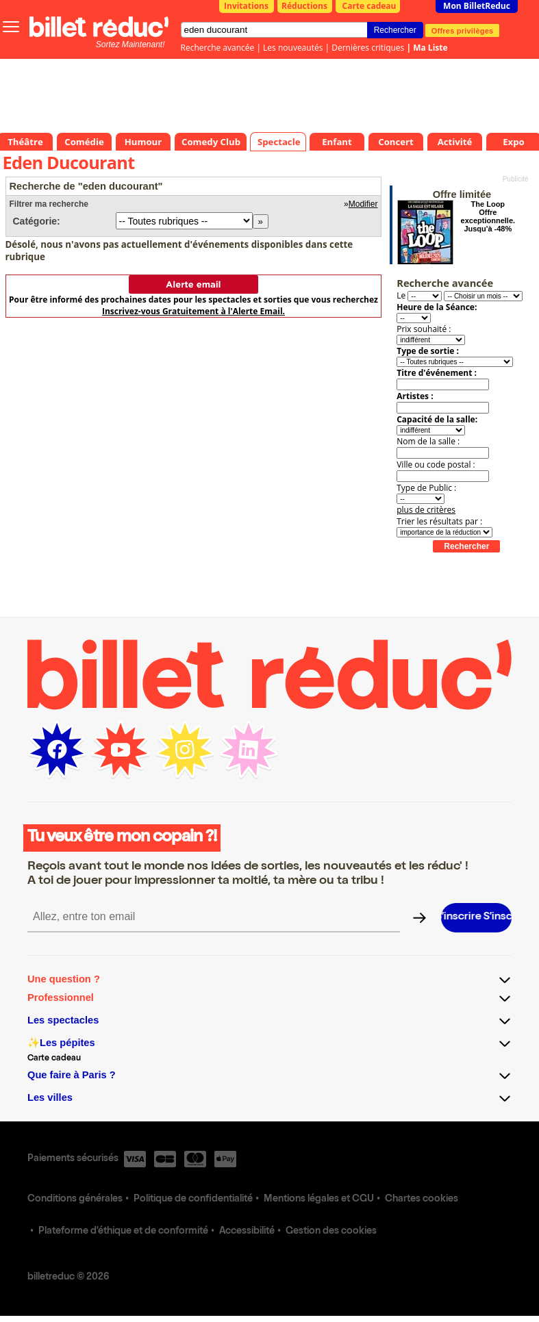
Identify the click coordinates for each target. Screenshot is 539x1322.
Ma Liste (430, 47)
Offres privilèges (462, 30)
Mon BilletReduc (476, 6)
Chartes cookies (421, 1199)
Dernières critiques (367, 47)
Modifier (363, 204)
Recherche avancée (218, 47)
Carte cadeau (369, 6)
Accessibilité (247, 1231)
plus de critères (426, 510)
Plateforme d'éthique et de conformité (123, 1231)
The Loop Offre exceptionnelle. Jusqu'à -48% (488, 216)
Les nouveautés (293, 47)
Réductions (304, 6)
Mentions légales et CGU (319, 1199)
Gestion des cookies (331, 1231)
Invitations (246, 6)
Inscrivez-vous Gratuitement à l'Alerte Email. (193, 311)
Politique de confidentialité (193, 1199)
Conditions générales (75, 1199)
